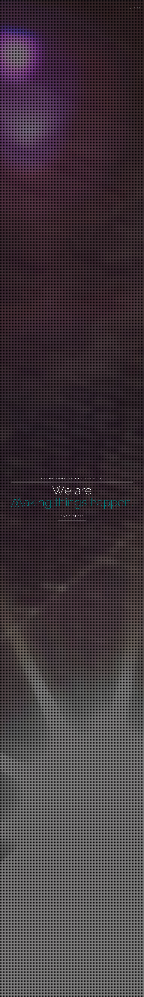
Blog (137, 8)
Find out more (72, 516)
